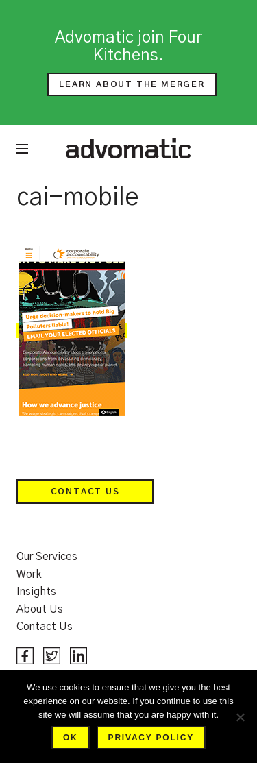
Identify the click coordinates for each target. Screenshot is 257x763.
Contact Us (85, 491)
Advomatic (128, 148)
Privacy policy (151, 737)
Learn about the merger (132, 84)
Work (29, 574)
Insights (36, 591)
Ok (70, 737)
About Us (39, 609)
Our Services (46, 556)
